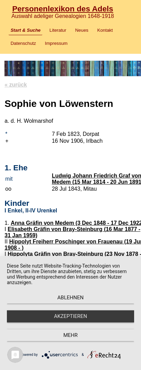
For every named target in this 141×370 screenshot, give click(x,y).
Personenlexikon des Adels (62, 8)
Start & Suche (26, 30)
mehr (70, 335)
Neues (81, 30)
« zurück (15, 85)
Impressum (56, 43)
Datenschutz (23, 43)
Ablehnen (70, 297)
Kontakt (105, 30)
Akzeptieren (70, 316)
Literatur (58, 30)
